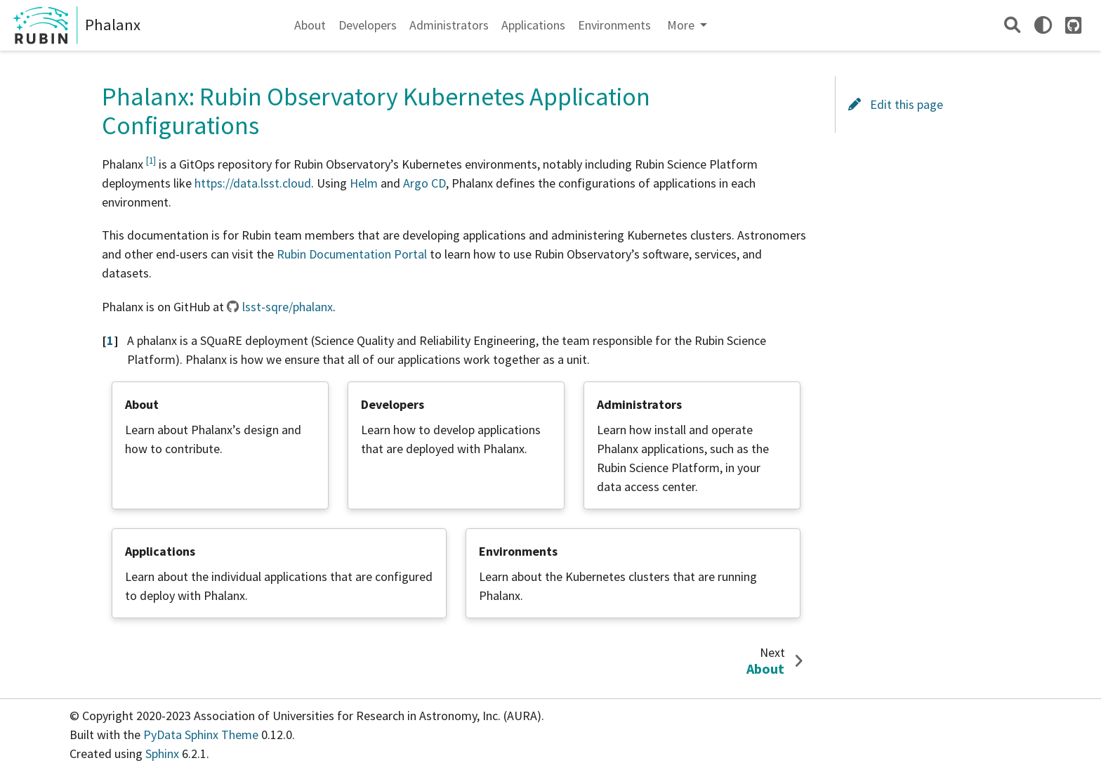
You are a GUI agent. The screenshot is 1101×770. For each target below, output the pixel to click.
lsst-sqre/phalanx (287, 307)
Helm (364, 183)
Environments (614, 25)
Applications (533, 25)
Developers (367, 25)
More (682, 25)
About (310, 25)
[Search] (1012, 25)
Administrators (449, 25)
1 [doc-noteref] (151, 161)
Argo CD (424, 183)
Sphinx (162, 753)
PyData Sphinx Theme (202, 734)
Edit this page (895, 104)
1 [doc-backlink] (110, 340)
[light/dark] (1043, 25)
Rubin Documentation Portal (352, 254)
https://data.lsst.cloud (253, 183)
